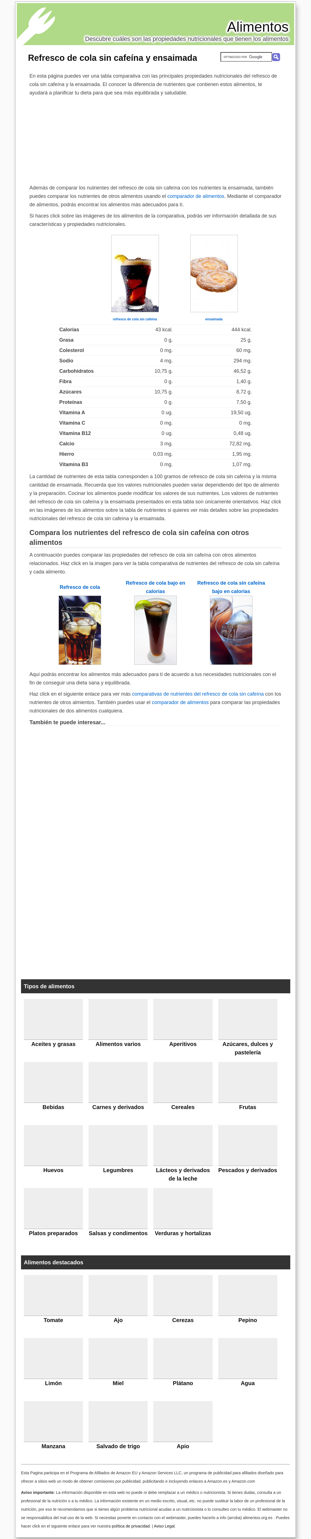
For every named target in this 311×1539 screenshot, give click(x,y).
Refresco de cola (80, 587)
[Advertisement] (155, 139)
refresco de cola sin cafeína (135, 319)
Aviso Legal (164, 1526)
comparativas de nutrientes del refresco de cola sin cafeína (198, 694)
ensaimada (213, 319)
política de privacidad (131, 1526)
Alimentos (258, 27)
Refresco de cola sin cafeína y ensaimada (112, 58)
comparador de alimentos (195, 196)
